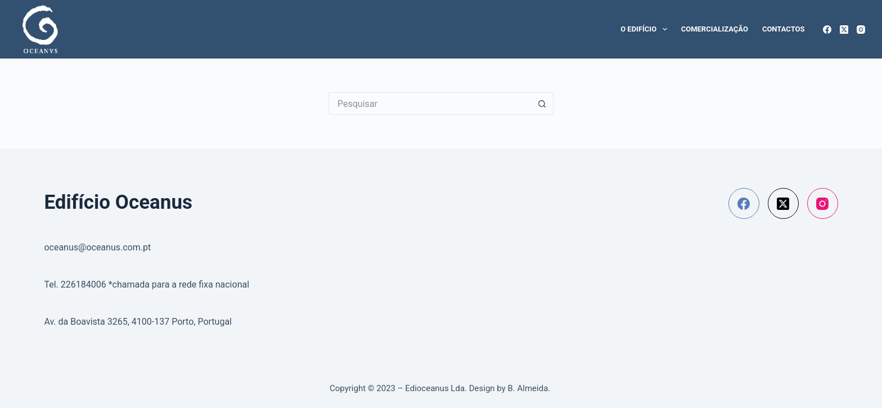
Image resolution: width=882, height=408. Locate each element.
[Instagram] (861, 29)
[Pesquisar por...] (429, 103)
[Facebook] (827, 29)
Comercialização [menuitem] (714, 29)
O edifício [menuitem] (646, 29)
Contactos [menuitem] (783, 29)
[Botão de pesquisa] (542, 103)
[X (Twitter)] (844, 29)
